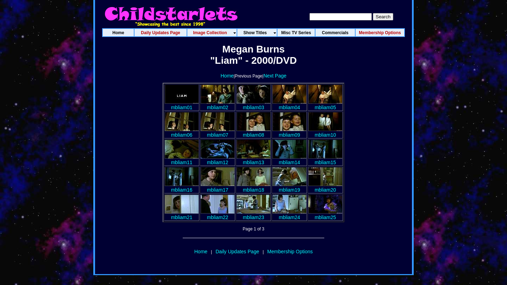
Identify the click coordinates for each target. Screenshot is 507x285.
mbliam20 (325, 187)
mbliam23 (253, 214)
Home (226, 76)
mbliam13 (253, 159)
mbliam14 (289, 159)
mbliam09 (289, 132)
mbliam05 (325, 104)
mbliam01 (182, 104)
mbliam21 (182, 214)
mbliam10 (325, 132)
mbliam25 (325, 214)
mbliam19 (289, 187)
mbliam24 (289, 214)
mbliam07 (217, 132)
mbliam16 (182, 187)
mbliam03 (253, 104)
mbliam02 (217, 104)
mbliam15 (325, 159)
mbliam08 (253, 132)
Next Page (274, 76)
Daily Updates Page (237, 251)
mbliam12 (217, 159)
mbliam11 (182, 159)
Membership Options (290, 251)
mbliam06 (182, 132)
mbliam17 (217, 187)
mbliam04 (289, 104)
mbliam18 (253, 187)
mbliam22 (217, 214)
